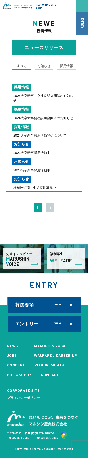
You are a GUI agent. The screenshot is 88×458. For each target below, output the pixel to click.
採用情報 (66, 66)
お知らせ (44, 66)
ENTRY (82, 23)
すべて (22, 66)
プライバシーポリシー (23, 398)
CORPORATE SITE (23, 390)
